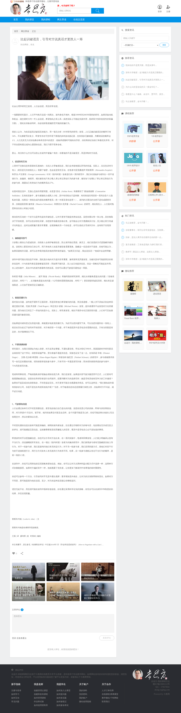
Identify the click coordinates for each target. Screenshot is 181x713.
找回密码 (83, 694)
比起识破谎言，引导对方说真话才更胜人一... (145, 80)
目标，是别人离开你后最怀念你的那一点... (144, 237)
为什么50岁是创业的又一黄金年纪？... (142, 87)
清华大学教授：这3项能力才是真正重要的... (145, 72)
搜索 (164, 45)
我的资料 (83, 690)
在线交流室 (79, 19)
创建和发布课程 (41, 694)
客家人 (157, 318)
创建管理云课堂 (41, 690)
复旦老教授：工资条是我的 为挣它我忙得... (144, 245)
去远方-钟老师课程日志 (21, 674)
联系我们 (106, 702)
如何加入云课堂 (63, 690)
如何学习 (15, 694)
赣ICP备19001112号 (161, 684)
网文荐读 (61, 19)
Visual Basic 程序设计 (133, 318)
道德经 (133, 294)
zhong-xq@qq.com (162, 690)
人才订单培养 (108, 690)
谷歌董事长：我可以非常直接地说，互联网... (145, 230)
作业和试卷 (39, 702)
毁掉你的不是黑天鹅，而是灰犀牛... (141, 65)
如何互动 (15, 698)
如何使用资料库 (41, 705)
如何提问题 (61, 694)
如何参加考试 (62, 705)
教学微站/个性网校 (110, 698)
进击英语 (157, 294)
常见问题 (15, 702)
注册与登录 (16, 690)
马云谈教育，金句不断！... (137, 101)
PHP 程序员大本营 (157, 343)
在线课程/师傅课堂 (110, 694)
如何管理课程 (40, 698)
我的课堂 (29, 19)
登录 (14, 638)
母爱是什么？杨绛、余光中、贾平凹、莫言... (145, 94)
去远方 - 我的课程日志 (134, 343)
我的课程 (45, 19)
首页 (15, 19)
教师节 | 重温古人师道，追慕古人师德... (143, 252)
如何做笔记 (61, 702)
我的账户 (83, 698)
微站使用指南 (85, 702)
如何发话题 (61, 698)
